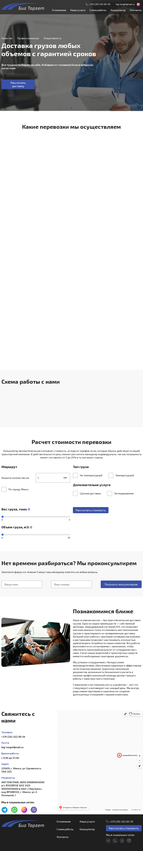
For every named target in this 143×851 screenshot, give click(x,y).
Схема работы (98, 10)
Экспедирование (120, 493)
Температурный (121, 475)
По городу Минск (14, 489)
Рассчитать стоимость (91, 510)
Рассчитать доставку (18, 84)
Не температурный (87, 475)
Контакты (136, 10)
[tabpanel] (71, 56)
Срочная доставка (87, 493)
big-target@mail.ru (125, 4)
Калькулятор (118, 10)
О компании (59, 10)
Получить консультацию (121, 584)
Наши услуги (77, 10)
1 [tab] (71, 108)
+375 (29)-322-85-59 (99, 4)
